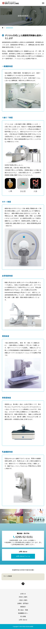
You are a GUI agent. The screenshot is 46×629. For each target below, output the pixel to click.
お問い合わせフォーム (23, 556)
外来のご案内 (23, 597)
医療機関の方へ (23, 613)
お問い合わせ (23, 620)
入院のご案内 (23, 600)
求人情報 (23, 616)
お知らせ (23, 593)
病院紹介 (23, 606)
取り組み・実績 (23, 610)
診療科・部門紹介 (23, 603)
